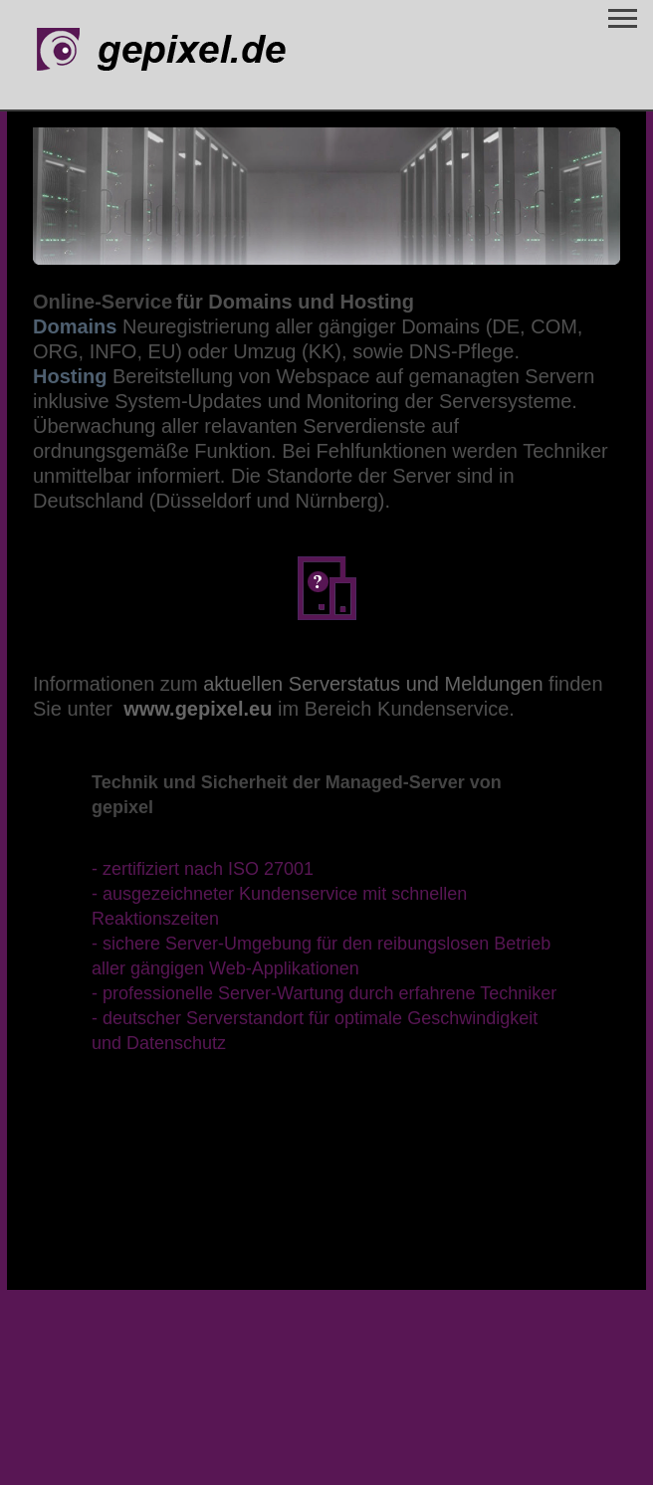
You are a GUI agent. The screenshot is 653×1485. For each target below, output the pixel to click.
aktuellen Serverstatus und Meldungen (373, 684)
